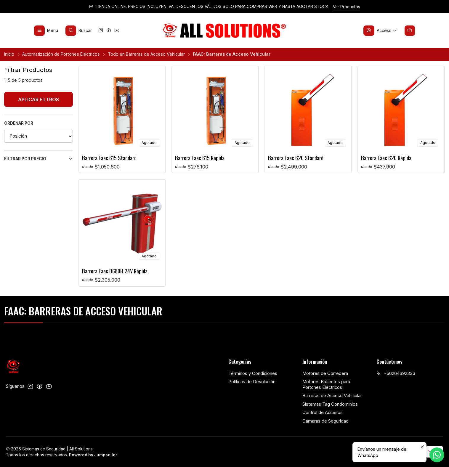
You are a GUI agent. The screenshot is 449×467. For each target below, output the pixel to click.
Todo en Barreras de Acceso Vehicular (146, 54)
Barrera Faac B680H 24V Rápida (114, 299)
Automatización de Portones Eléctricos (61, 54)
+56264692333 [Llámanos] (395, 373)
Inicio (9, 54)
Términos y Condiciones (252, 373)
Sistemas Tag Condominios (330, 404)
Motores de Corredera (325, 373)
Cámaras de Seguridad (325, 421)
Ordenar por (18, 123)
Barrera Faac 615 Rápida (199, 157)
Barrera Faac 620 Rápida (386, 157)
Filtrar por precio (38, 158)
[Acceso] (380, 30)
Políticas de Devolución (251, 381)
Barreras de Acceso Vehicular (332, 395)
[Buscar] (78, 30)
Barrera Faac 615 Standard (109, 157)
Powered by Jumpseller (93, 454)
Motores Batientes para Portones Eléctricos (326, 384)
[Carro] (409, 30)
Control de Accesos (322, 412)
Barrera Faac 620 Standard (295, 157)
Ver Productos (346, 6)
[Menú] (46, 30)
